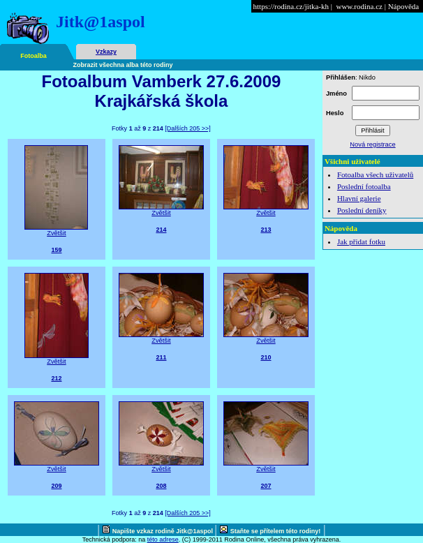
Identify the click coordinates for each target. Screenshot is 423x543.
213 (265, 229)
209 (56, 485)
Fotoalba (33, 55)
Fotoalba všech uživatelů (375, 174)
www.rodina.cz (359, 6)
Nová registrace (372, 144)
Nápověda (404, 6)
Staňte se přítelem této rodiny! (275, 531)
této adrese (163, 539)
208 (161, 485)
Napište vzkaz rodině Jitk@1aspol (163, 531)
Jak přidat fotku (361, 241)
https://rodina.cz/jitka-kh (291, 6)
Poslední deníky (362, 210)
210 (265, 357)
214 (161, 229)
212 (56, 378)
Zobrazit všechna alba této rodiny (123, 64)
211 (161, 357)
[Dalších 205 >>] (188, 128)
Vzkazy (106, 51)
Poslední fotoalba (364, 186)
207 (265, 485)
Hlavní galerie (359, 198)
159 (56, 249)
